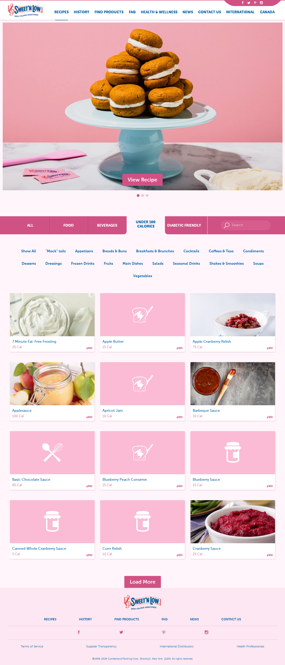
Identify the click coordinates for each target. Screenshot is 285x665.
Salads (157, 264)
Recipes (61, 12)
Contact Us (209, 12)
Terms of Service (32, 646)
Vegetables (142, 276)
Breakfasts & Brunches (155, 251)
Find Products (109, 12)
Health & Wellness (159, 12)
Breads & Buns (114, 251)
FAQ (132, 12)
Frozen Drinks (82, 264)
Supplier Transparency (101, 646)
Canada (267, 12)
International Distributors (177, 646)
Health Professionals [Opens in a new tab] (250, 646)
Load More (142, 582)
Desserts (29, 264)
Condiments (253, 251)
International (240, 12)
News (188, 12)
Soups (258, 264)
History (81, 12)
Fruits (108, 264)
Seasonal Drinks (186, 264)
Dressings (53, 264)
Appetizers (84, 251)
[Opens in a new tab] (242, 3)
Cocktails (191, 251)
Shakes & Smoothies (226, 264)
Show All (28, 251)
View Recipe (142, 180)
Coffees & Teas (221, 251)
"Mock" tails (56, 251)
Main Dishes (133, 264)
